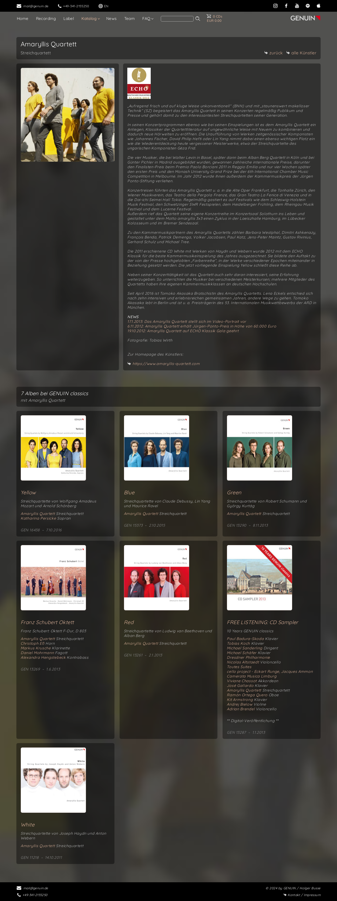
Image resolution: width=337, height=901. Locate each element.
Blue (129, 492)
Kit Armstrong (247, 699)
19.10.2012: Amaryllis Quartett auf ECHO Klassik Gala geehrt (182, 330)
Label (68, 18)
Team (129, 18)
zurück (273, 53)
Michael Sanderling (252, 648)
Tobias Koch (245, 643)
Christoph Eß (38, 643)
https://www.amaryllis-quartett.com (166, 363)
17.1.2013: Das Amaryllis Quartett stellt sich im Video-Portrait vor (186, 321)
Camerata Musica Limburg (251, 676)
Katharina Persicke (46, 518)
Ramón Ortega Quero (253, 695)
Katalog (89, 18)
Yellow (28, 492)
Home (23, 18)
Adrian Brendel (251, 709)
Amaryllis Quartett (52, 513)
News (111, 18)
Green (234, 492)
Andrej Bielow (246, 704)
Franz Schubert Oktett (47, 622)
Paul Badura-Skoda (252, 638)
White (27, 824)
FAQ (146, 18)
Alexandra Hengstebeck (54, 657)
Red (128, 622)
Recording (46, 18)
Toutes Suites (239, 666)
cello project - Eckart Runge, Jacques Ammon (270, 671)
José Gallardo (247, 685)
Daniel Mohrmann (44, 652)
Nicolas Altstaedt (254, 662)
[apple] (318, 5)
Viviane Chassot (252, 680)
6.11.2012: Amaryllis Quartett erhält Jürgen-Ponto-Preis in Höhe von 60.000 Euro (201, 326)
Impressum (302, 895)
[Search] (177, 19)
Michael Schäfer (248, 652)
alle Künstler (301, 53)
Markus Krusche (45, 648)
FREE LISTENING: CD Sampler (262, 622)
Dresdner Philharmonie (248, 657)
